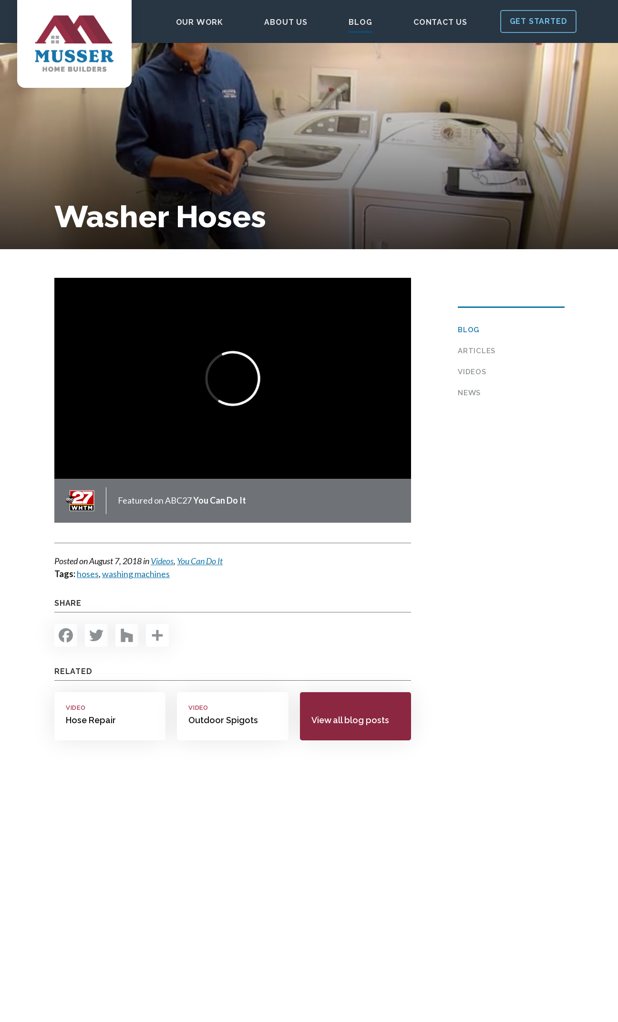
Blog (468, 330)
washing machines (136, 574)
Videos (472, 372)
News (469, 393)
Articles (476, 351)
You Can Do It (200, 561)
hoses (88, 574)
